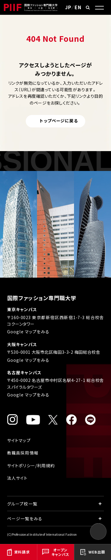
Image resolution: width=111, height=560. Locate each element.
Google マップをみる (28, 332)
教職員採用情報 (22, 453)
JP (68, 7)
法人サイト (17, 478)
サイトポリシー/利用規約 (31, 465)
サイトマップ (19, 440)
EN (78, 7)
